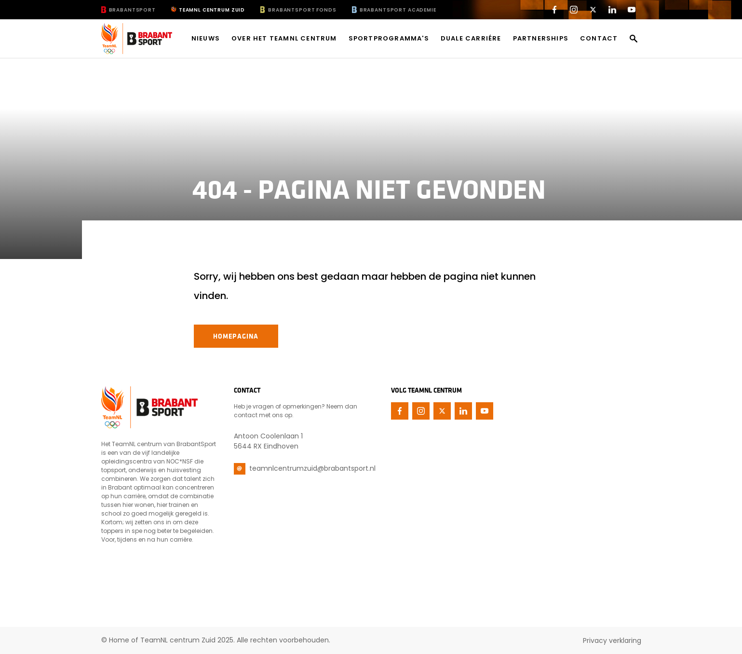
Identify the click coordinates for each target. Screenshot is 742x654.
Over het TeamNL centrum (284, 38)
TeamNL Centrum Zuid (212, 10)
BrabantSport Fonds (302, 10)
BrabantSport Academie (398, 10)
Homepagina (236, 336)
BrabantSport (132, 10)
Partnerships (540, 38)
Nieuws (205, 38)
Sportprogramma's (389, 38)
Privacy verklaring (612, 640)
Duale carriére (471, 38)
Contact (599, 38)
